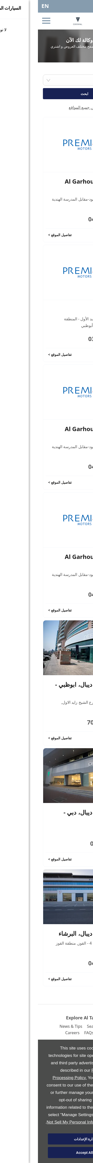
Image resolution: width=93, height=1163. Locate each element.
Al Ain (74, 309)
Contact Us (71, 1032)
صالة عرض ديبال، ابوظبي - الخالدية (50, 688)
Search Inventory (65, 1026)
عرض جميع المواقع (46, 107)
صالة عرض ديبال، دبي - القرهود (54, 816)
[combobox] (46, 80)
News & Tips (33, 1026)
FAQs (51, 1032)
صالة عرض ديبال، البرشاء (52, 933)
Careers (34, 1032)
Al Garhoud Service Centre (55, 185)
